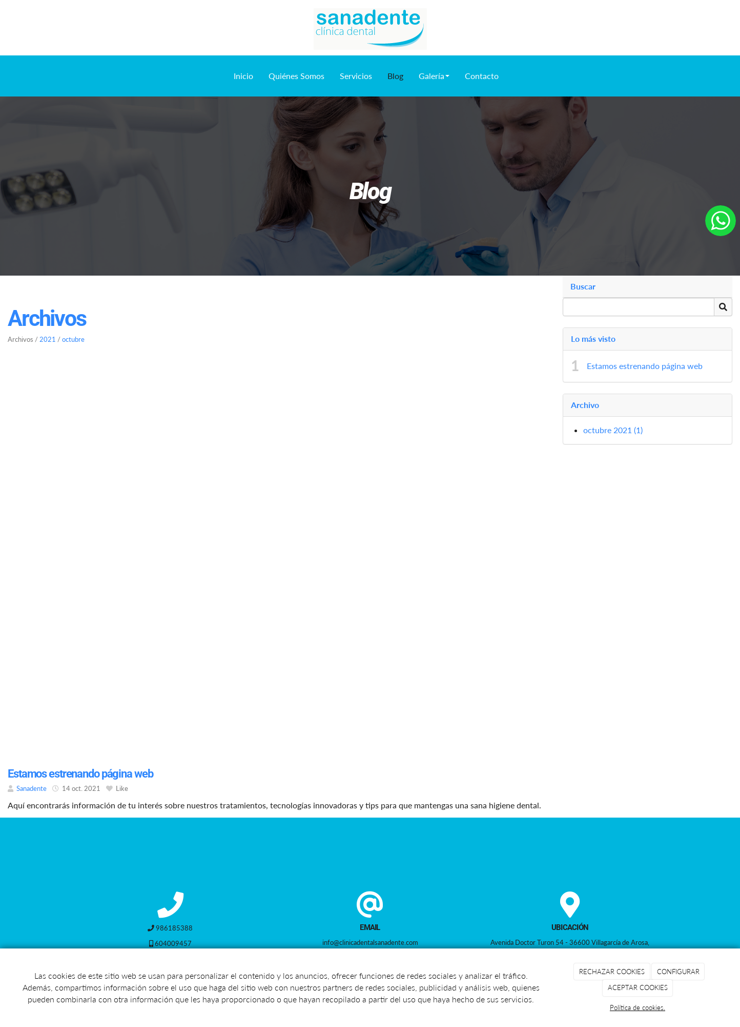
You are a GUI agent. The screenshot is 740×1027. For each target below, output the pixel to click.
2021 (47, 339)
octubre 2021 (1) (613, 430)
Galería (434, 76)
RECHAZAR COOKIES (612, 971)
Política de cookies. (637, 1007)
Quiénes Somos (296, 76)
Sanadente (31, 788)
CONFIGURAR (678, 971)
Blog (395, 76)
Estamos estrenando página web (645, 366)
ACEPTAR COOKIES (638, 987)
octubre (73, 339)
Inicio (243, 76)
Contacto (482, 76)
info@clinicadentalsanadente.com (370, 942)
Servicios (356, 76)
